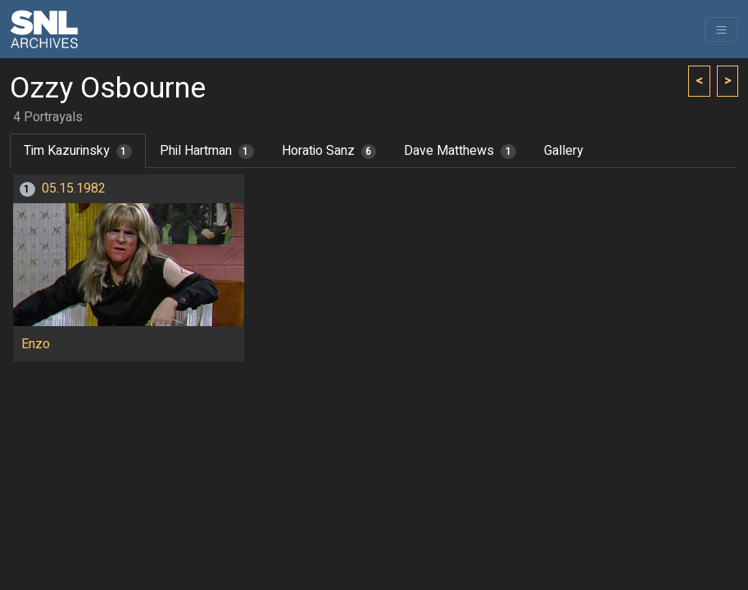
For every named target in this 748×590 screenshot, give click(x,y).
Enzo (35, 344)
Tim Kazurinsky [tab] (78, 151)
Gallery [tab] (563, 151)
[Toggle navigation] (721, 29)
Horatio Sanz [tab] (329, 151)
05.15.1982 (74, 188)
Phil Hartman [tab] (207, 151)
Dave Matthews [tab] (460, 151)
